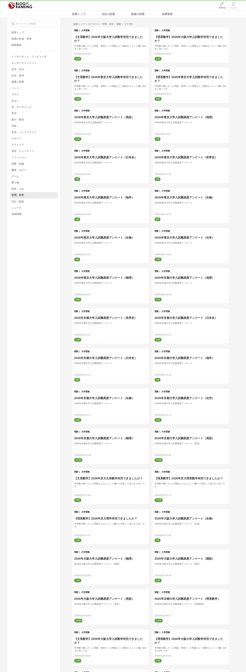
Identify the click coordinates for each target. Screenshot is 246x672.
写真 (13, 125)
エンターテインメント (24, 63)
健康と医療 (17, 81)
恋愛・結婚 (17, 163)
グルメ (15, 94)
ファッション (19, 157)
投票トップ (78, 14)
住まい (15, 100)
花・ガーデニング (21, 107)
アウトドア (17, 144)
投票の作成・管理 (21, 38)
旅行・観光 (17, 119)
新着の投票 (137, 14)
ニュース (16, 207)
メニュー (233, 8)
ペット (15, 88)
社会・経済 (17, 75)
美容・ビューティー (22, 151)
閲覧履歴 (16, 45)
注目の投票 (108, 14)
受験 (76, 30)
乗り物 (15, 182)
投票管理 (167, 14)
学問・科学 (17, 195)
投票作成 (222, 8)
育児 (13, 113)
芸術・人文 (17, 188)
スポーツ (16, 138)
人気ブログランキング (20, 5)
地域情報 (16, 214)
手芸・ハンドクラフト (24, 132)
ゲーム (15, 176)
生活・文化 (17, 69)
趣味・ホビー (19, 170)
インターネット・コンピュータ (29, 56)
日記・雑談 (17, 201)
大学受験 (85, 30)
